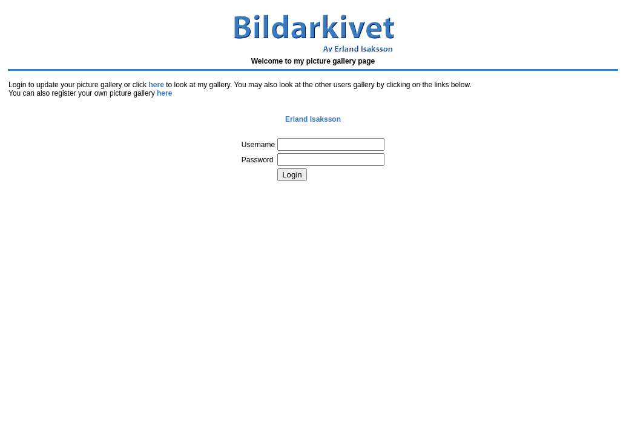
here (155, 85)
